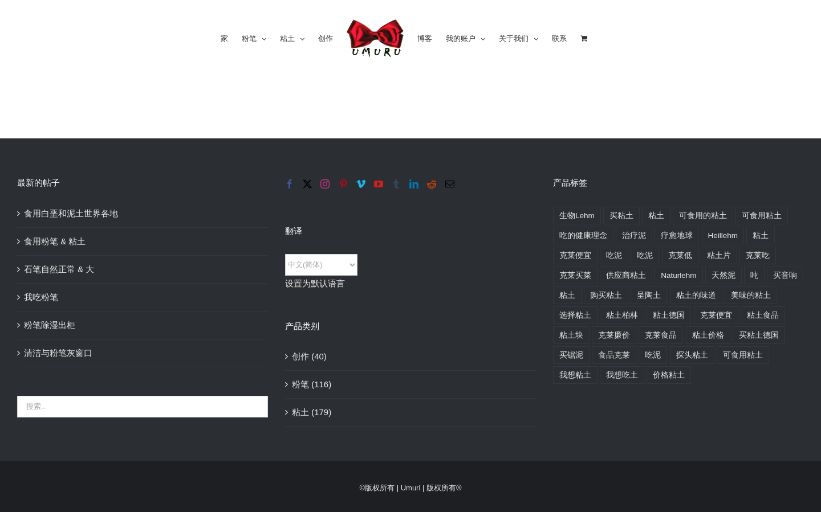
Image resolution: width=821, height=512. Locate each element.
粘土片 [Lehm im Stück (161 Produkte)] (719, 255)
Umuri (411, 488)
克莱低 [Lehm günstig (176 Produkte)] (680, 255)
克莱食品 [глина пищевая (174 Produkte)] (661, 335)
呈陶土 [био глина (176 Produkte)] (649, 295)
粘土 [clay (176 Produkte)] (656, 215)
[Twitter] (307, 184)
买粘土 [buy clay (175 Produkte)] (621, 215)
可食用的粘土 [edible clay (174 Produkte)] (703, 215)
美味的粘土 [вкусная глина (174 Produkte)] (751, 295)
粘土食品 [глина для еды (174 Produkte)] (763, 315)
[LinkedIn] (413, 184)
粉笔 (300, 384)
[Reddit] (431, 184)
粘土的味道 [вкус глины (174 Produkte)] (696, 295)
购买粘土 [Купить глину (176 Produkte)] (606, 295)
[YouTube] (378, 184)
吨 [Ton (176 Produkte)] (754, 275)
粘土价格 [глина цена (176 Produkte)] (708, 335)
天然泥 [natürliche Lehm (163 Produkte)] (723, 275)
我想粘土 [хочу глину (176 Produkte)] (575, 375)
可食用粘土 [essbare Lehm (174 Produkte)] (762, 215)
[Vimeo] (360, 184)
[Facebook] (289, 184)
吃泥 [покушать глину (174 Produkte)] (653, 355)
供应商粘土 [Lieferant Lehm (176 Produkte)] (626, 275)
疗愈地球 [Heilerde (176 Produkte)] (677, 235)
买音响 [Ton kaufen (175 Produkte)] (785, 275)
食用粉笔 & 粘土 (55, 241)
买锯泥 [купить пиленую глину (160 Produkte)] (571, 355)
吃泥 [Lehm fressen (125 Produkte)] (645, 255)
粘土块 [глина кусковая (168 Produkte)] (571, 335)
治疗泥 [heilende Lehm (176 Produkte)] (634, 235)
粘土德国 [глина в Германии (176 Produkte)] (669, 315)
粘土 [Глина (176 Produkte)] (567, 295)
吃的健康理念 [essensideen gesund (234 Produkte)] (583, 235)
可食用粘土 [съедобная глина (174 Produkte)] (743, 355)
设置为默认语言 (315, 283)
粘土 (300, 412)
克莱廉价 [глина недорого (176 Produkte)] (614, 335)
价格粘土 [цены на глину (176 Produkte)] (669, 375)
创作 (300, 356)
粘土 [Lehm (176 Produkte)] (761, 235)
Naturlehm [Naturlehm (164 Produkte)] (678, 275)
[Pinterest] (343, 184)
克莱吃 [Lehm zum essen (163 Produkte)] (758, 255)
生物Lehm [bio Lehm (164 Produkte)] (577, 215)
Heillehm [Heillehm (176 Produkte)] (723, 235)
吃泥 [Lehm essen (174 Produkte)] (614, 255)
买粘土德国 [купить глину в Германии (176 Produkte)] (759, 335)
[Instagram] (325, 184)
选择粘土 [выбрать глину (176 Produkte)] (575, 315)
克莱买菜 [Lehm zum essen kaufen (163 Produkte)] (575, 275)
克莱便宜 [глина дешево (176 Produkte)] (716, 315)
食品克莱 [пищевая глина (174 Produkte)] (614, 355)
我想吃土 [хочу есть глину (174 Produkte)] (622, 375)
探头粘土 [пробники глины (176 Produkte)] (692, 355)
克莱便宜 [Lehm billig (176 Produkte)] (575, 255)
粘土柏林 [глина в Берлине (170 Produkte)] (622, 315)
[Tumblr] (396, 184)
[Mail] (449, 184)
